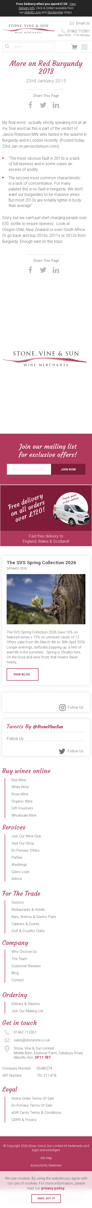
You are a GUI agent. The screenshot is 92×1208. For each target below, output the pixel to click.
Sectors (18, 902)
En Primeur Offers (25, 851)
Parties (17, 857)
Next (87, 515)
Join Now (68, 469)
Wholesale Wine (24, 815)
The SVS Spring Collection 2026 (41, 562)
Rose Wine (20, 794)
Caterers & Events (25, 924)
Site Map (46, 1158)
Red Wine (19, 780)
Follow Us (75, 707)
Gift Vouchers (22, 808)
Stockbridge (55, 12)
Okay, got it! (46, 1198)
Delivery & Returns (26, 1004)
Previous (5, 515)
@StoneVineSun (48, 727)
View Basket (74, 47)
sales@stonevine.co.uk (32, 1040)
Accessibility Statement (46, 1165)
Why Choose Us (24, 952)
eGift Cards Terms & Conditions (36, 1113)
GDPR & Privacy (24, 1120)
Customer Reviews (26, 966)
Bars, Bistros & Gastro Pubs (34, 917)
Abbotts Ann (32, 12)
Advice (17, 879)
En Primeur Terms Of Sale (32, 1105)
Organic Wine (22, 801)
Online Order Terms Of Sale (33, 1098)
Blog (15, 973)
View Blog (21, 674)
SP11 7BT (43, 1057)
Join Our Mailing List (27, 1011)
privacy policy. (53, 1188)
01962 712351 (72, 33)
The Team (19, 959)
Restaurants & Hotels (28, 910)
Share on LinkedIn (56, 105)
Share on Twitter (43, 105)
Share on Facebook (30, 105)
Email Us (83, 23)
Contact (18, 980)
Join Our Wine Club (26, 836)
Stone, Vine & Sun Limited (28, 29)
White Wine (20, 787)
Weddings (19, 865)
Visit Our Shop (23, 843)
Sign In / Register (63, 47)
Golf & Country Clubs (28, 931)
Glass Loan (20, 872)
